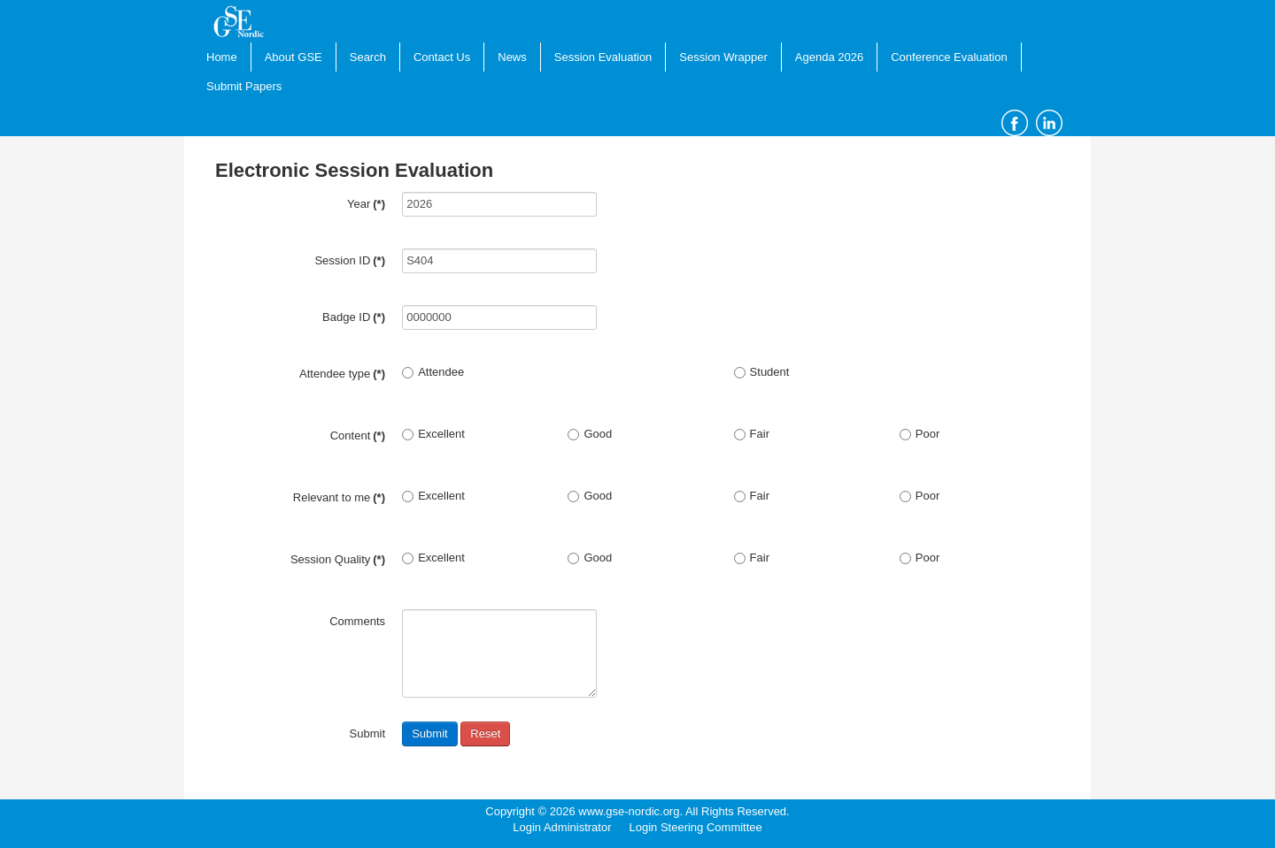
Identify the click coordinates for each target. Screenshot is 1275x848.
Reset (485, 733)
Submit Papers (244, 86)
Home (221, 57)
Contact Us (441, 57)
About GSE (293, 57)
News (512, 57)
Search (368, 57)
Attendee (433, 371)
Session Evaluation (603, 57)
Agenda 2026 (829, 57)
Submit (429, 733)
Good (590, 433)
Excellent (433, 433)
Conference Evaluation (949, 57)
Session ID (349, 260)
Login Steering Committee (695, 827)
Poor (919, 433)
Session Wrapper (723, 57)
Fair (751, 433)
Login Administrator (562, 827)
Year (366, 203)
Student (762, 371)
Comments (357, 621)
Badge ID (353, 317)
